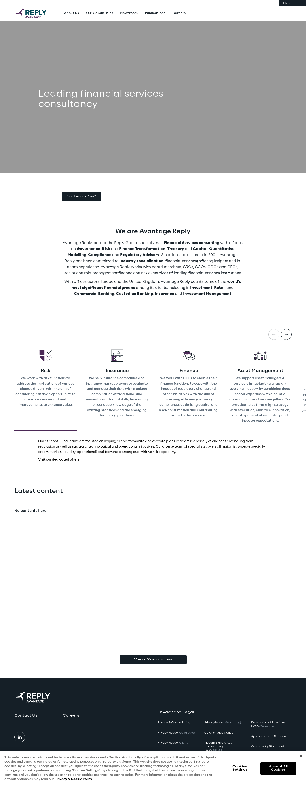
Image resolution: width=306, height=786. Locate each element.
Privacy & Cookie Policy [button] (174, 722)
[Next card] (286, 334)
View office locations (153, 659)
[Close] (301, 756)
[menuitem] (71, 13)
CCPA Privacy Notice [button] (218, 732)
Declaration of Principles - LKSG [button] (269, 724)
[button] (81, 196)
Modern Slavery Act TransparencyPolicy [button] (218, 746)
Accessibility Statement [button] (267, 746)
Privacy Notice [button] (176, 732)
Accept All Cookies (278, 768)
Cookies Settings (240, 768)
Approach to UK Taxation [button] (268, 736)
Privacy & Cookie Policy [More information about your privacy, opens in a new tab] (73, 779)
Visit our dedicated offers (58, 459)
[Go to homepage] (35, 13)
